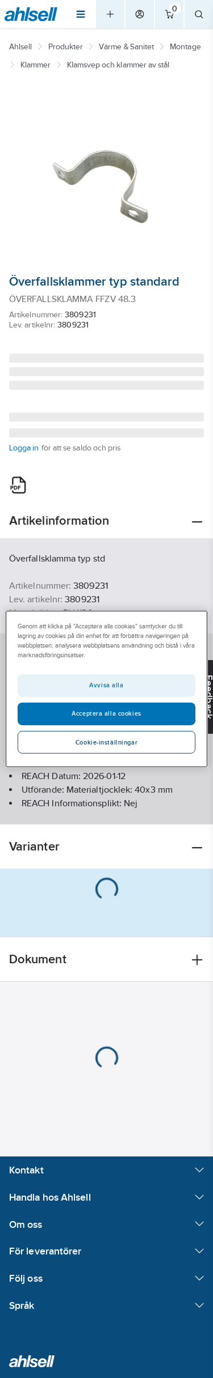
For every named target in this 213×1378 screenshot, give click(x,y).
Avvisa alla (106, 685)
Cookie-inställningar (106, 742)
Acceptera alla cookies (106, 713)
